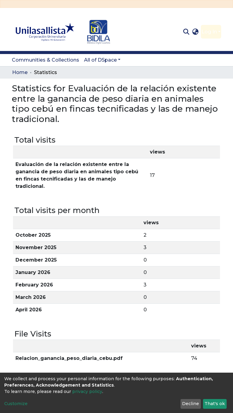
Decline (190, 403)
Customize (16, 403)
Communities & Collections (45, 60)
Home (20, 72)
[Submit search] (186, 32)
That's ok (214, 403)
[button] (195, 32)
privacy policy (87, 391)
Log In (209, 32)
